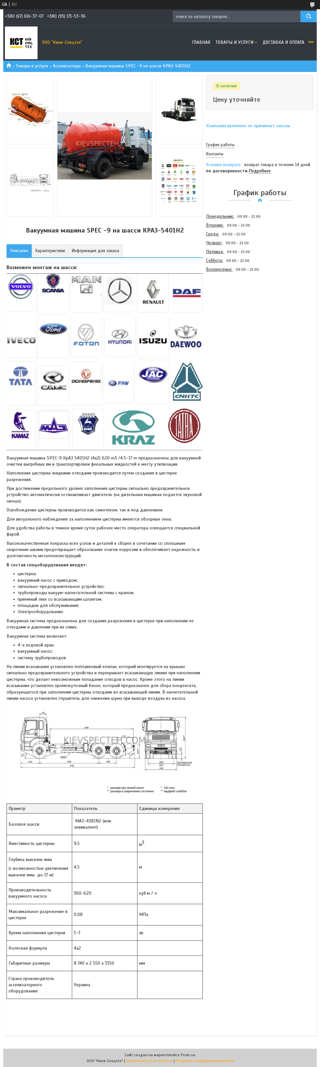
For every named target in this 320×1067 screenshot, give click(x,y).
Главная (201, 42)
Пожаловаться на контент (149, 1060)
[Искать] (308, 16)
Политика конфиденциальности (205, 1060)
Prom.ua (188, 1055)
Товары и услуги (234, 42)
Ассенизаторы (67, 66)
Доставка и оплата (283, 42)
